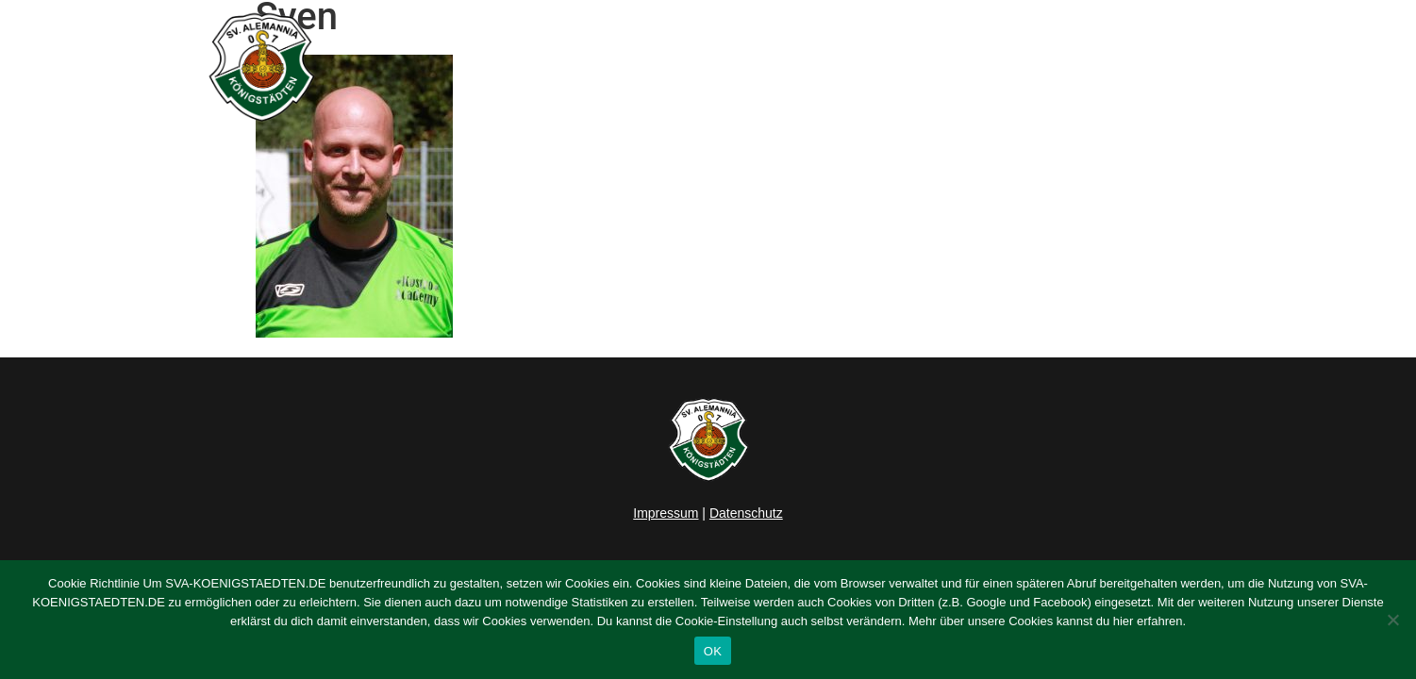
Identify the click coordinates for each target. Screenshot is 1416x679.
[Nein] (1392, 619)
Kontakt (1193, 67)
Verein (988, 67)
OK (713, 651)
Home (638, 67)
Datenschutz (746, 513)
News (711, 67)
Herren (786, 67)
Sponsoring (1093, 67)
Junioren (883, 67)
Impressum (665, 513)
